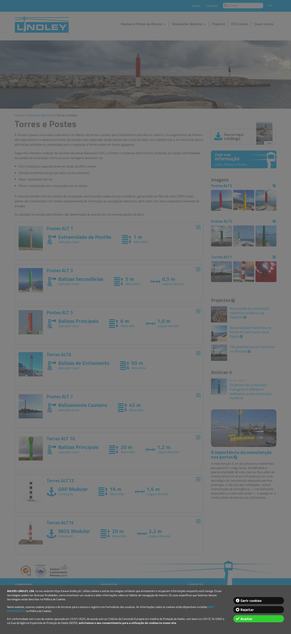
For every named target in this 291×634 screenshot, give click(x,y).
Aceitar (246, 618)
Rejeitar (247, 609)
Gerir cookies (251, 600)
